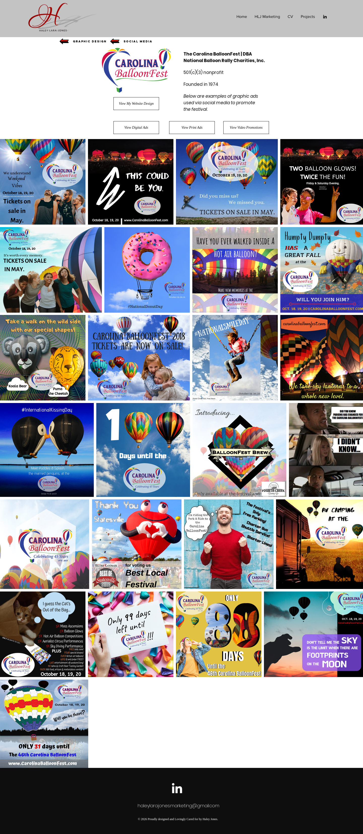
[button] (89, 41)
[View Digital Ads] (136, 127)
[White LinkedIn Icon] (177, 788)
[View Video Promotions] (246, 127)
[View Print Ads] (192, 127)
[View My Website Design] (136, 103)
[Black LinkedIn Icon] (324, 16)
